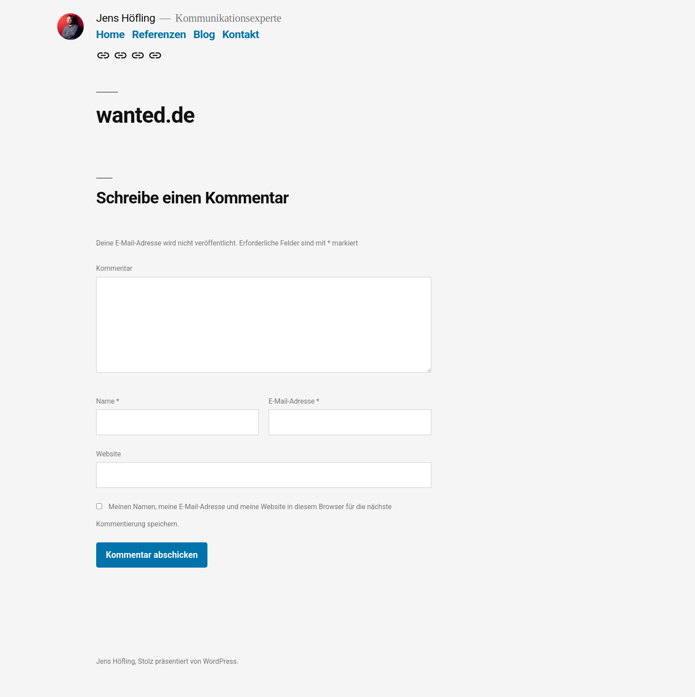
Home (110, 34)
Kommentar (114, 268)
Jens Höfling (125, 18)
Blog (204, 34)
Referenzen (159, 34)
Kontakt (240, 34)
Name (107, 401)
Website (108, 454)
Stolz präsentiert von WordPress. (188, 661)
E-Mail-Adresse (294, 401)
